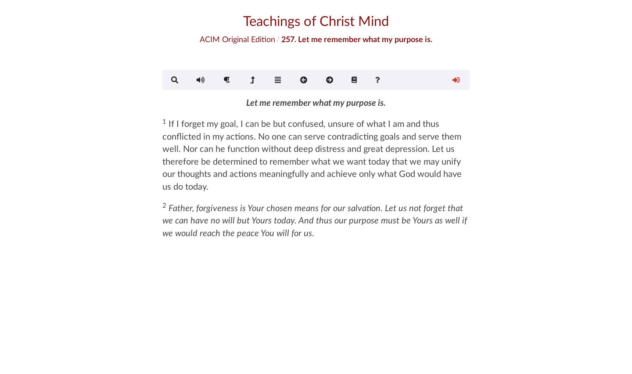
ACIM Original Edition (237, 39)
